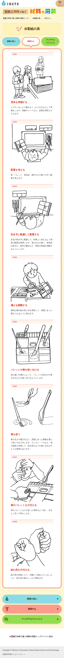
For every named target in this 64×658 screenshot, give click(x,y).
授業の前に (11, 41)
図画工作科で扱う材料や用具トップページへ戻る (32, 636)
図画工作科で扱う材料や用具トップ (15, 18)
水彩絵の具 (36, 18)
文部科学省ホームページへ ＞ (13, 654)
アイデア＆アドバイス (50, 41)
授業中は (30, 41)
